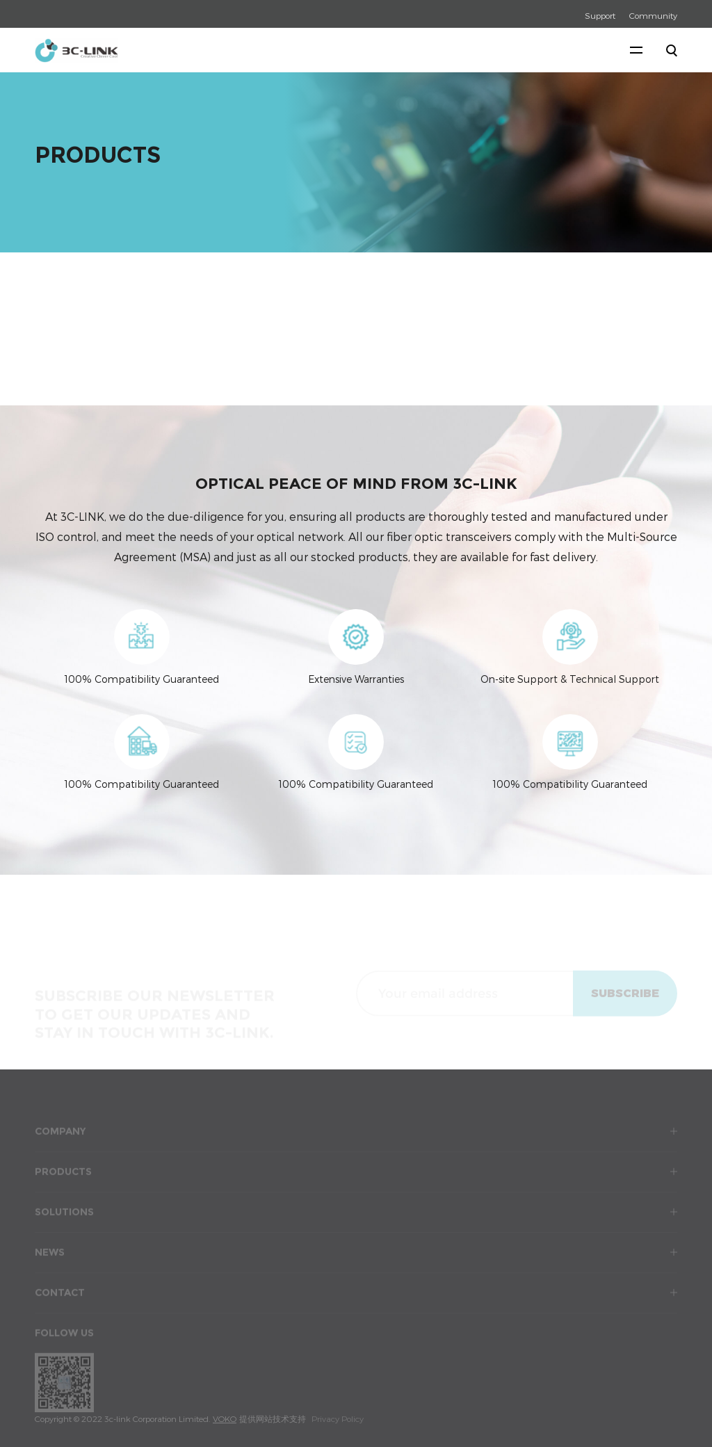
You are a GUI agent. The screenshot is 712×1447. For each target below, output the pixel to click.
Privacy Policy (338, 1418)
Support (600, 15)
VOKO (224, 1418)
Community (653, 15)
